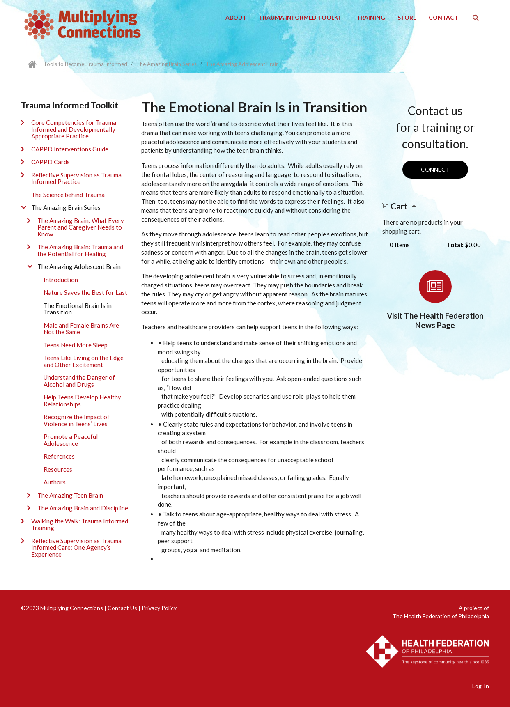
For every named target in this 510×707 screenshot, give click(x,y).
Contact (443, 17)
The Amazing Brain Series (166, 64)
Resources (58, 469)
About (235, 17)
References (59, 456)
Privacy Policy (159, 607)
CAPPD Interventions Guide (69, 149)
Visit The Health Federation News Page (435, 320)
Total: (455, 244)
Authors (55, 482)
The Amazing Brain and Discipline (82, 508)
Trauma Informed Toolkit (301, 17)
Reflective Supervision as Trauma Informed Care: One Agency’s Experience (76, 547)
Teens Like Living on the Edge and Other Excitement (84, 361)
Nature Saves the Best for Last (85, 292)
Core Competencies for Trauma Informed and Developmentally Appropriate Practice (73, 129)
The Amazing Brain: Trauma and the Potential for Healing (80, 250)
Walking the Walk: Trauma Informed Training (79, 524)
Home (32, 64)
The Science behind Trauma (68, 194)
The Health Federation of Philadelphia (440, 616)
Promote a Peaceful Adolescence (71, 440)
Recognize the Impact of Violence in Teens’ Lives (77, 420)
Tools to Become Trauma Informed (85, 64)
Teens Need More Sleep (76, 345)
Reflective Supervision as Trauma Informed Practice (76, 178)
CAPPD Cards (50, 161)
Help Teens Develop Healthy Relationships (82, 400)
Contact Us (122, 607)
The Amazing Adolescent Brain (242, 64)
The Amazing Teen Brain (70, 495)
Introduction (61, 279)
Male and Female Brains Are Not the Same (81, 328)
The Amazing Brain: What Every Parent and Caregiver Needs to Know (80, 227)
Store (406, 17)
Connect (435, 169)
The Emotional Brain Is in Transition (78, 309)
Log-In (480, 685)
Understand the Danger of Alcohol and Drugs (79, 381)
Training (370, 17)
